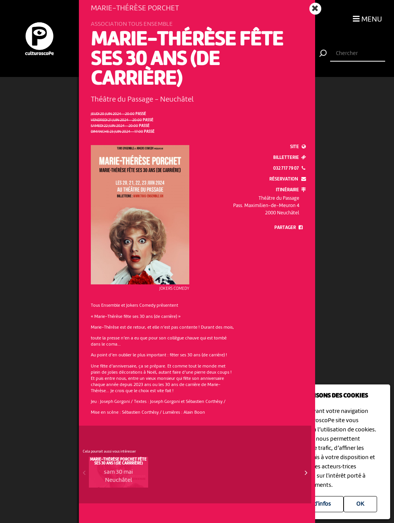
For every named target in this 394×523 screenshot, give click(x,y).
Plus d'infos (316, 504)
